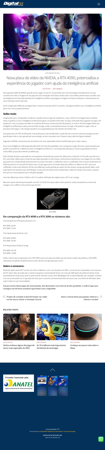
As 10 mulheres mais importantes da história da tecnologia (51, 346)
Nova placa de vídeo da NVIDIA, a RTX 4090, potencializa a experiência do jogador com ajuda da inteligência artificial (52, 80)
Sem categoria (57, 89)
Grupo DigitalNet (51, 429)
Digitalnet (47, 89)
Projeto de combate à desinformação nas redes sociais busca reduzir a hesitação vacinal (27, 298)
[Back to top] (52, 371)
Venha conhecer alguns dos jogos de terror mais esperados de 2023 (19, 346)
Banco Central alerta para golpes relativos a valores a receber (79, 298)
